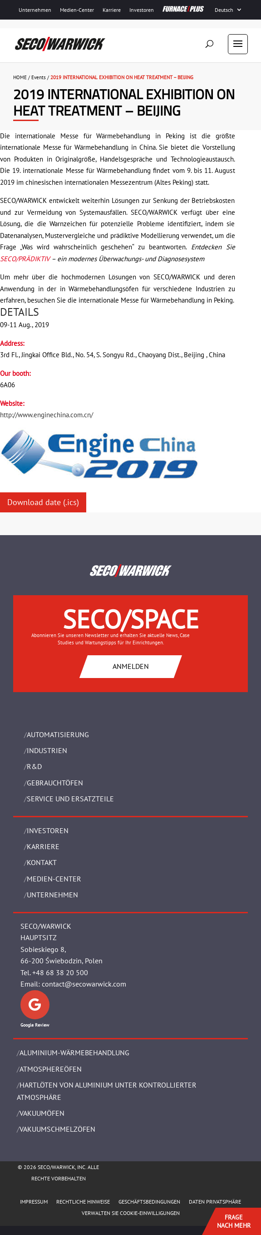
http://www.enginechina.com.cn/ (46, 414)
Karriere (112, 9)
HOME (20, 77)
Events (38, 77)
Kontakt (42, 862)
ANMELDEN (131, 666)
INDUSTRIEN (47, 750)
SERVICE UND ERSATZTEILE (70, 798)
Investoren (141, 9)
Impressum (34, 1201)
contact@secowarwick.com (84, 983)
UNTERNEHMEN (52, 894)
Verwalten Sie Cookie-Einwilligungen (131, 1213)
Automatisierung (58, 734)
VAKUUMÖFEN (42, 1113)
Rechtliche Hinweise (83, 1201)
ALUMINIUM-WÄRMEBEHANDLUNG (74, 1052)
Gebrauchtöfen (55, 782)
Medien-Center (77, 9)
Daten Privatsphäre (215, 1201)
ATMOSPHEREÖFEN (51, 1068)
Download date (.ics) (43, 502)
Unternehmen (35, 9)
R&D (34, 766)
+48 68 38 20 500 (60, 972)
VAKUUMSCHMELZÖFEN (57, 1129)
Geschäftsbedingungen (149, 1201)
